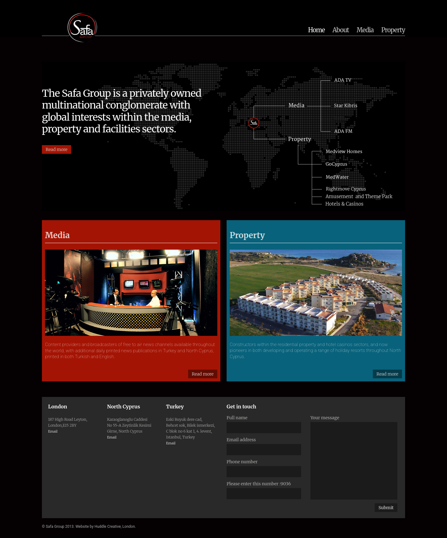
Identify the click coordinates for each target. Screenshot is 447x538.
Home (316, 30)
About (340, 30)
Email (52, 431)
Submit (386, 507)
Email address (241, 439)
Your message (324, 417)
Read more (56, 149)
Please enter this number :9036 (259, 484)
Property (393, 30)
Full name (237, 417)
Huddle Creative (107, 526)
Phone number (242, 462)
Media (365, 30)
